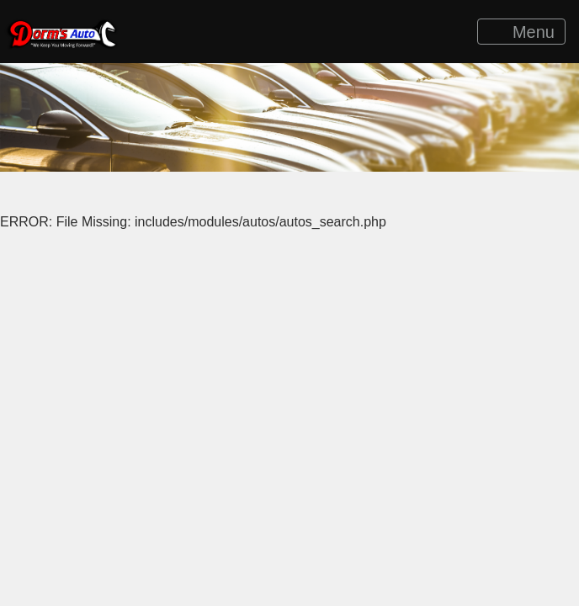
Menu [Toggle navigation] (522, 32)
